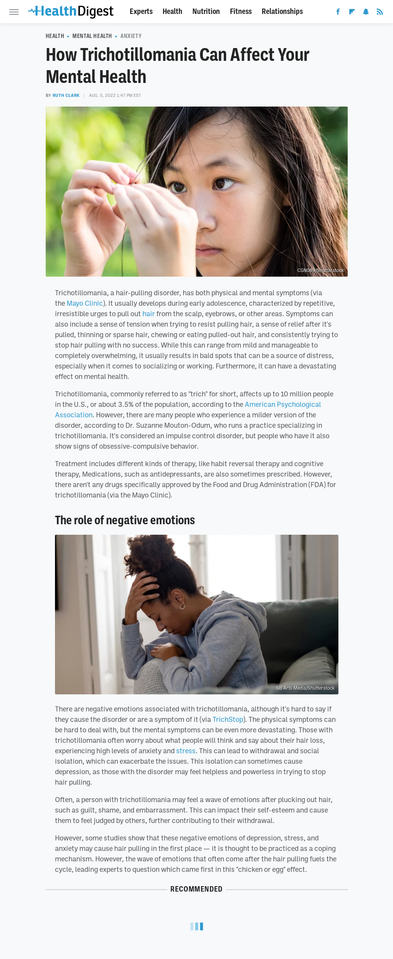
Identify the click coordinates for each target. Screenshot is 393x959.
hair (148, 313)
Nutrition (206, 11)
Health (172, 11)
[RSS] (380, 13)
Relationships (282, 11)
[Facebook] (338, 13)
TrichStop (228, 719)
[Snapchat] (366, 13)
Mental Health (92, 36)
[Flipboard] (352, 13)
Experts (141, 11)
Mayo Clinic (85, 303)
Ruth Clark (66, 95)
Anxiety (130, 36)
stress (186, 750)
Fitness (241, 11)
